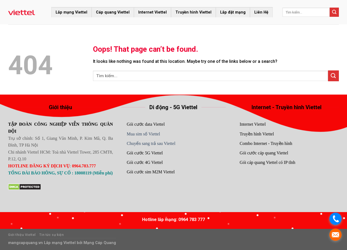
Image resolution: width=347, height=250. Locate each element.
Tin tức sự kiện (51, 235)
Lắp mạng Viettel (71, 12)
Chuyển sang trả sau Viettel (151, 143)
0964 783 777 (191, 219)
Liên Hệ (261, 12)
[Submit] (334, 12)
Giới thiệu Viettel (22, 235)
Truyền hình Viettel (193, 12)
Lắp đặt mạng (233, 12)
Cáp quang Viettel (113, 12)
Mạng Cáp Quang (99, 243)
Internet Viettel (152, 12)
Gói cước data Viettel (146, 124)
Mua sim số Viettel (143, 134)
